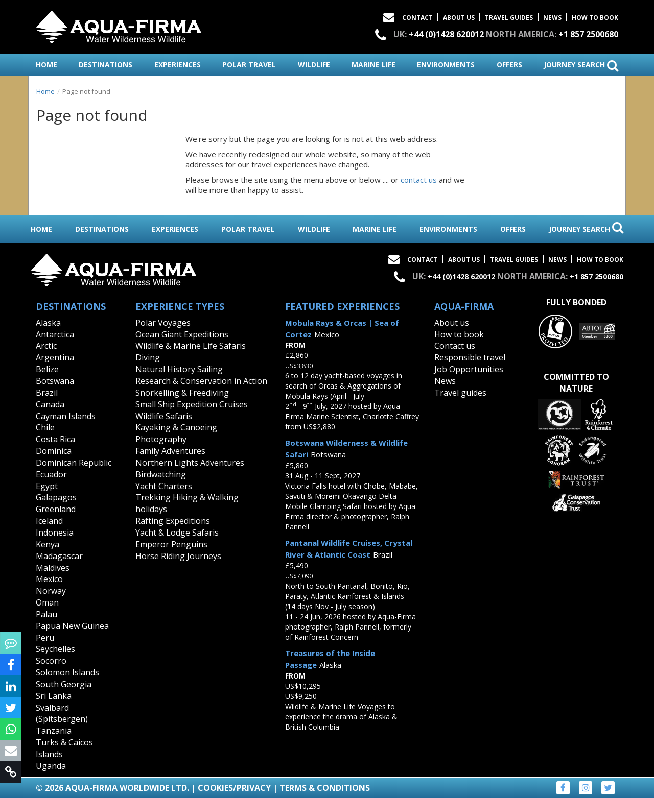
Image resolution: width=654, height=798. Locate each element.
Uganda (51, 765)
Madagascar (59, 556)
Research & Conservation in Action (201, 380)
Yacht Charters (163, 486)
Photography (160, 439)
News (552, 17)
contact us (419, 180)
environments (446, 64)
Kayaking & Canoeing (176, 427)
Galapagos (56, 497)
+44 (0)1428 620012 (446, 34)
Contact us (454, 345)
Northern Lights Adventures (189, 462)
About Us (459, 17)
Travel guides (460, 392)
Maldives (52, 567)
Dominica (54, 450)
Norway (51, 590)
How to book (595, 17)
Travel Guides (509, 17)
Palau (46, 614)
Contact (417, 17)
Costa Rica (55, 439)
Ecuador (51, 474)
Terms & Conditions (324, 787)
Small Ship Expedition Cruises (191, 404)
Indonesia (55, 532)
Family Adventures (170, 450)
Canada (50, 404)
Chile (45, 427)
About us (451, 322)
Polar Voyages (163, 322)
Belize (47, 369)
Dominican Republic (73, 462)
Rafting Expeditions (172, 520)
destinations (105, 64)
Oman (47, 602)
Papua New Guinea (72, 626)
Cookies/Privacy (234, 787)
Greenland (56, 509)
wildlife (314, 64)
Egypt (47, 486)
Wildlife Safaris (163, 416)
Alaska (48, 322)
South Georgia (63, 684)
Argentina (55, 357)
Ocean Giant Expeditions (181, 334)
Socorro (51, 660)
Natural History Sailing (179, 369)
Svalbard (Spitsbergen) (62, 713)
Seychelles (55, 649)
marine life (373, 64)
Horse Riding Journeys (178, 556)
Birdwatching (160, 474)
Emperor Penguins (171, 544)
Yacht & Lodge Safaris (177, 532)
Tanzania (54, 730)
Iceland (49, 520)
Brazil (47, 392)
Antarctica (55, 334)
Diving (147, 357)
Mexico (49, 579)
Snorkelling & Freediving (182, 392)
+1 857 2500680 (588, 34)
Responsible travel (469, 357)
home (46, 64)
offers (509, 64)
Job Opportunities (468, 369)
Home (45, 91)
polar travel (249, 64)
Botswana (55, 380)
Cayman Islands (66, 416)
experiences (177, 64)
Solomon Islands (67, 672)
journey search (581, 65)
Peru (45, 637)
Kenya (47, 544)
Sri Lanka (54, 696)
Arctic (46, 345)
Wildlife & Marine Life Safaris (190, 345)
